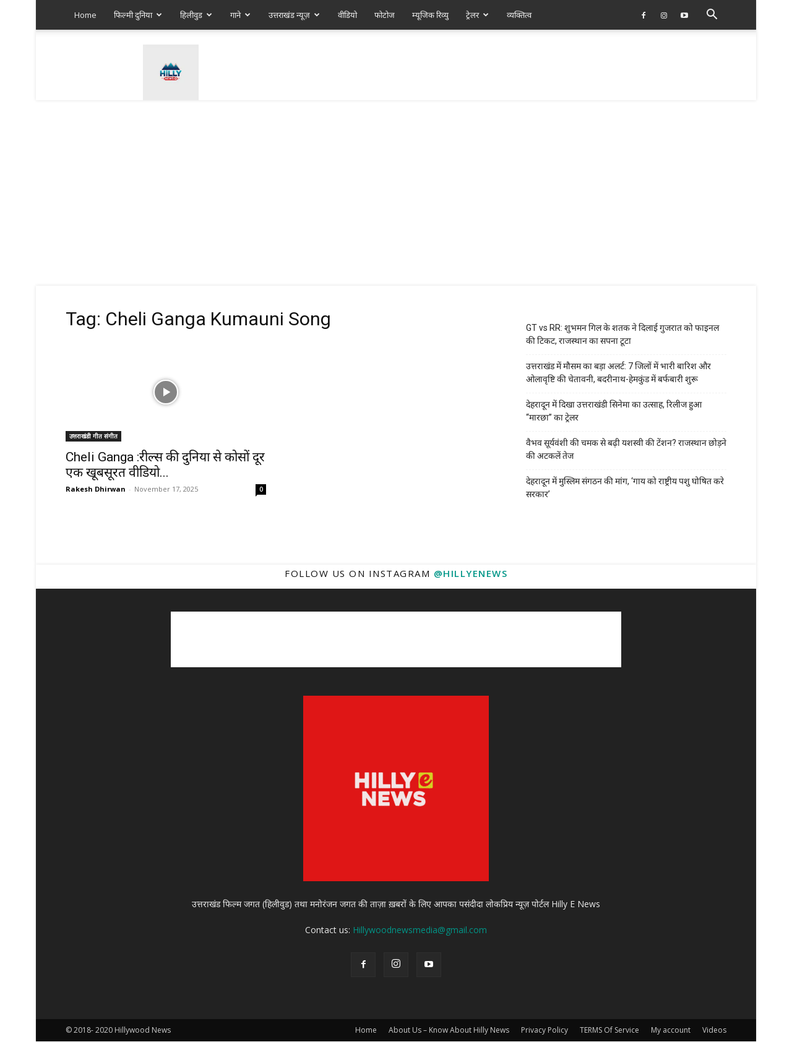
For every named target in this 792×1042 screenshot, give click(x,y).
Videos (714, 1030)
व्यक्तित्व (519, 14)
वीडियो (347, 14)
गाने (240, 14)
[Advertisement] (396, 193)
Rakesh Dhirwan (96, 488)
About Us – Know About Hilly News (449, 1030)
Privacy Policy (544, 1030)
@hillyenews (471, 573)
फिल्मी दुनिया (138, 14)
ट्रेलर (477, 14)
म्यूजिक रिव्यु (430, 14)
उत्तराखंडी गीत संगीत (93, 436)
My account (671, 1030)
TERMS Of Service (609, 1030)
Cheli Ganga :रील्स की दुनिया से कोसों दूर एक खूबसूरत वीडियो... (165, 465)
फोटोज (384, 14)
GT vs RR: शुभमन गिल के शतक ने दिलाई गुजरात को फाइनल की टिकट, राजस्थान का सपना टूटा (622, 334)
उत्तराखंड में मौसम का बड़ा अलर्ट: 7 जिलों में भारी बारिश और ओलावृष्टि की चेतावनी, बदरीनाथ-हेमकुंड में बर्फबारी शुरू (618, 372)
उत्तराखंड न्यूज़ (294, 14)
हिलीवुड (196, 14)
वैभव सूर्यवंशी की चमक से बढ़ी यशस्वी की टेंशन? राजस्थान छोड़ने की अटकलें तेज (626, 449)
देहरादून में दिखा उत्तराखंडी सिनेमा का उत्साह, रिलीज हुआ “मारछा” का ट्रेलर (614, 410)
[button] (711, 16)
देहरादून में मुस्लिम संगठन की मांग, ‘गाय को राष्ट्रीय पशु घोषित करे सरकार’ (625, 487)
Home (85, 14)
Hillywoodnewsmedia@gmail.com (420, 930)
